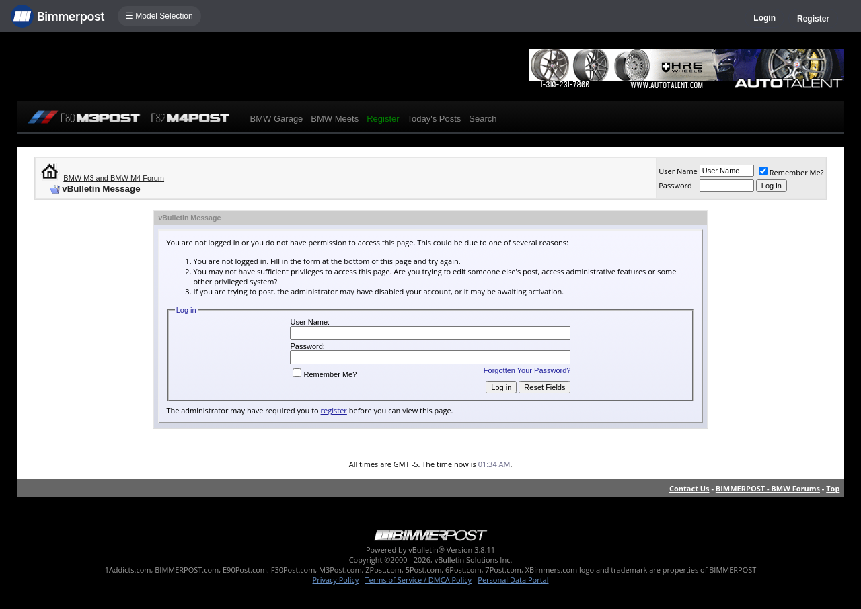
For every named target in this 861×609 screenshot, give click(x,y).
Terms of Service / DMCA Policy (418, 580)
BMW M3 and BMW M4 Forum (113, 178)
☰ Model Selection (159, 16)
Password (675, 185)
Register (813, 19)
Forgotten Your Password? (527, 370)
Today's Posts (434, 119)
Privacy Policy (336, 580)
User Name (678, 171)
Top (832, 488)
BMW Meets (335, 119)
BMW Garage (276, 119)
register (334, 410)
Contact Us (689, 488)
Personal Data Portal (513, 580)
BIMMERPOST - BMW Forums (768, 488)
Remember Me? (791, 172)
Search (482, 119)
